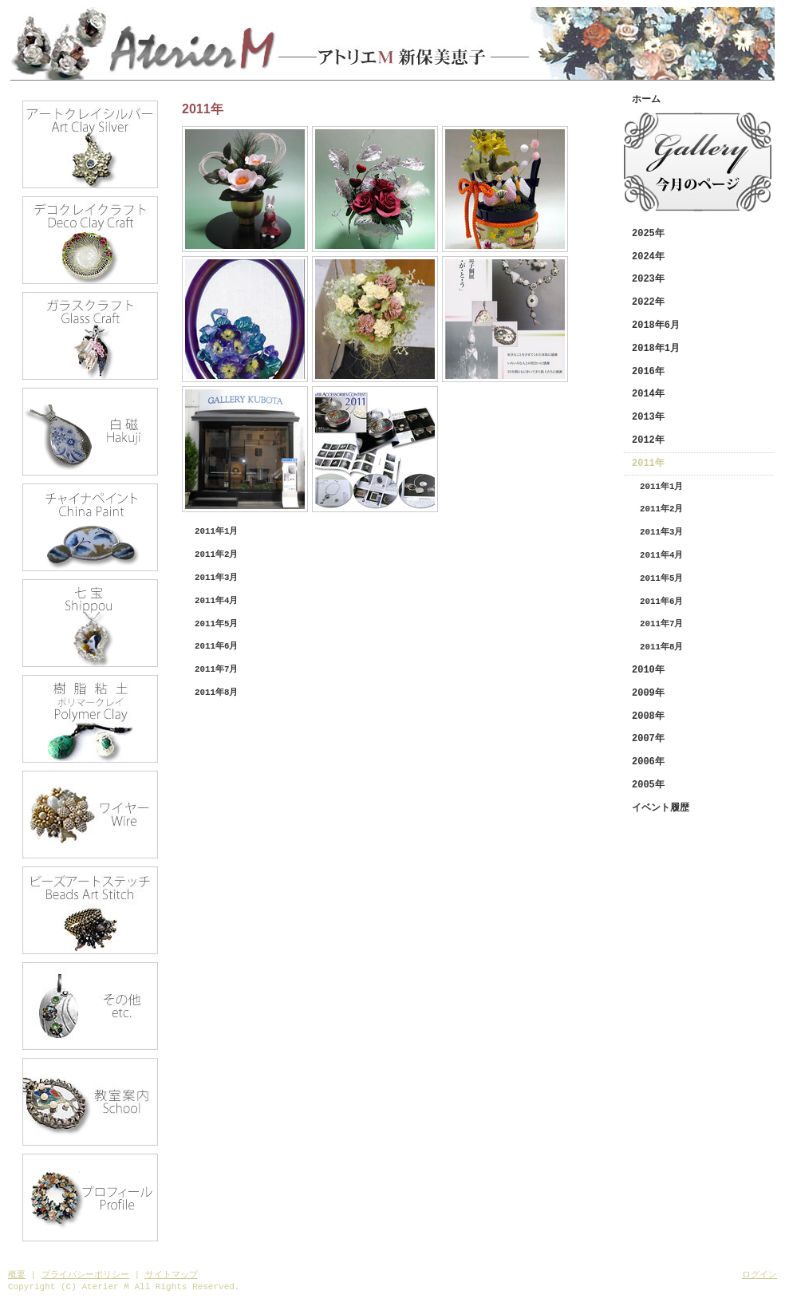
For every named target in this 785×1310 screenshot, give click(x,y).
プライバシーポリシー (85, 1275)
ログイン (759, 1275)
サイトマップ (171, 1275)
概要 (17, 1275)
